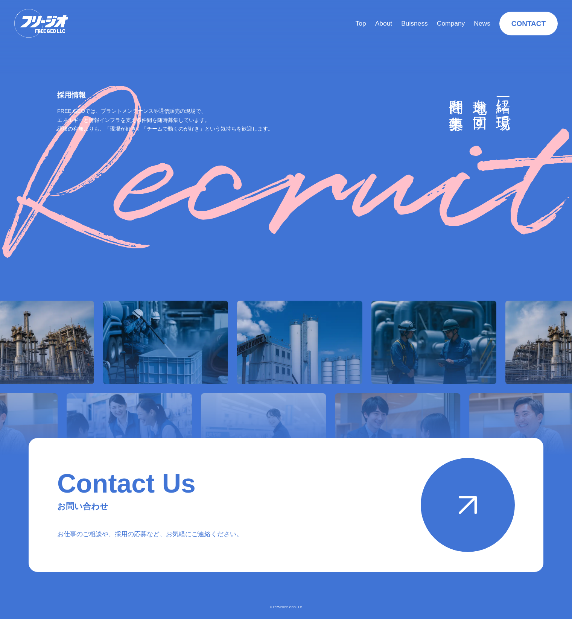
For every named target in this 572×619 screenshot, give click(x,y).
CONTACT (528, 23)
